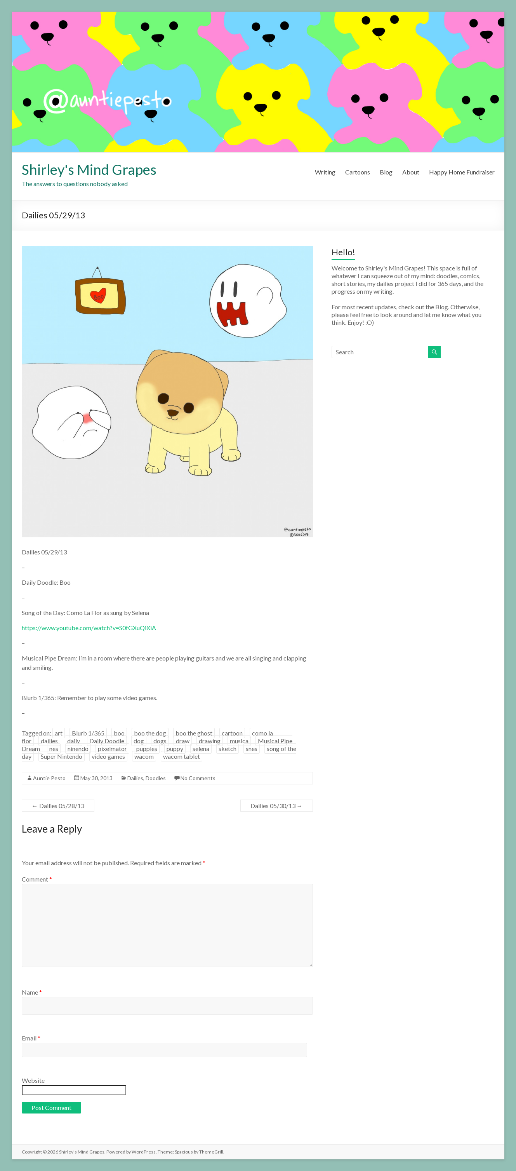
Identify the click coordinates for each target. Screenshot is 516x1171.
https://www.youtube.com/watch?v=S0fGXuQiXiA (89, 627)
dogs (160, 740)
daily (73, 740)
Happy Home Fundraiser (462, 172)
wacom (144, 756)
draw (182, 740)
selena (201, 748)
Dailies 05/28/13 (58, 805)
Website (33, 1080)
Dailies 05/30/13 (276, 805)
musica (239, 740)
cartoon (232, 733)
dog (139, 740)
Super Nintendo (61, 756)
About (410, 172)
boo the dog (150, 733)
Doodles (156, 778)
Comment (37, 879)
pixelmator (112, 748)
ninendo (78, 748)
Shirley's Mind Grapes (89, 169)
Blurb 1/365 (88, 733)
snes (251, 748)
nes (53, 748)
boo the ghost (193, 733)
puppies (146, 748)
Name (32, 992)
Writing (325, 172)
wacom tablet (181, 756)
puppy (175, 748)
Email (31, 1038)
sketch (227, 748)
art (59, 733)
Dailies (135, 778)
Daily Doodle (106, 740)
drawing (210, 740)
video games (108, 756)
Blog (386, 172)
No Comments (198, 778)
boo (119, 733)
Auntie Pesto (49, 778)
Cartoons (357, 172)
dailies (49, 740)
